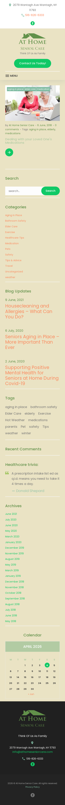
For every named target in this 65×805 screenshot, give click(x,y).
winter (26, 433)
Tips (45, 426)
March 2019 (12, 570)
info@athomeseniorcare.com (32, 752)
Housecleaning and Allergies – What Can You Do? (28, 311)
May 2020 (11, 531)
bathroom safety (44, 407)
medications (12, 133)
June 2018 (11, 615)
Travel (9, 266)
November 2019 (14, 553)
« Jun (31, 694)
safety (34, 426)
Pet (23, 426)
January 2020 (13, 542)
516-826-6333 (34, 15)
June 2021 (11, 514)
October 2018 (13, 593)
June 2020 (11, 525)
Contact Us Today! (32, 63)
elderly (51, 129)
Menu (11, 76)
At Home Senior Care (21, 125)
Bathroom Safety (15, 220)
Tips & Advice (13, 260)
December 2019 (14, 548)
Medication (43, 89)
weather (10, 277)
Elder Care (30, 89)
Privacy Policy (32, 786)
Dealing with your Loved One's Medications (28, 141)
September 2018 (15, 598)
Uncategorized (14, 271)
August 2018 (12, 604)
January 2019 (13, 576)
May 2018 (10, 621)
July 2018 (10, 610)
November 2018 (14, 587)
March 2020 (12, 536)
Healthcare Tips (14, 237)
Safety (9, 254)
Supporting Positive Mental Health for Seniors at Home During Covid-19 (32, 375)
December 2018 (14, 581)
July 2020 (10, 519)
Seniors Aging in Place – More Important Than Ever (32, 342)
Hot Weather (15, 420)
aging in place (37, 129)
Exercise (10, 232)
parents (11, 426)
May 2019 (10, 564)
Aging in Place (15, 89)
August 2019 (12, 559)
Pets (7, 249)
